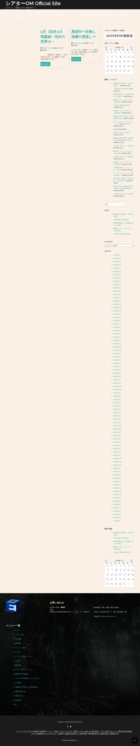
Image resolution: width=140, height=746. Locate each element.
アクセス (64, 12)
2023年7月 (117, 360)
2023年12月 (117, 347)
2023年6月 (117, 363)
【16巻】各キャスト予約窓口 (123, 157)
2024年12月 (117, 307)
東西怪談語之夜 (123, 15)
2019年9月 (117, 501)
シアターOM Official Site (33, 3)
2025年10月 (117, 275)
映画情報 (39, 12)
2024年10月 (117, 314)
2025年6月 (117, 288)
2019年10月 (117, 498)
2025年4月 (117, 294)
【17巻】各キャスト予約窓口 (123, 146)
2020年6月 (117, 475)
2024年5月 (117, 330)
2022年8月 (117, 396)
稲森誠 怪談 (10, 18)
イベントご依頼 (52, 12)
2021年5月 (117, 442)
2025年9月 (117, 278)
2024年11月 (117, 311)
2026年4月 (117, 261)
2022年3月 (117, 412)
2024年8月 (117, 321)
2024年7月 (117, 324)
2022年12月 (117, 383)
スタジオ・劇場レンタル (80, 12)
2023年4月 (117, 370)
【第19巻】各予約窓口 (121, 89)
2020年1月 (117, 488)
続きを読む (45, 67)
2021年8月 (117, 432)
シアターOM (18, 12)
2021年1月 (117, 455)
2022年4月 (117, 409)
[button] (28, 18)
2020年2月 (117, 485)
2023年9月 (117, 353)
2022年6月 (117, 403)
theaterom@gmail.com (108, 616)
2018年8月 (117, 521)
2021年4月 (117, 445)
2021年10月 (117, 429)
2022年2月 (117, 416)
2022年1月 (117, 419)
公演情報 (29, 12)
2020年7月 (117, 471)
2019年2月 (117, 514)
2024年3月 (117, 337)
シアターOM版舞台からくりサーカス (61, 15)
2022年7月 (117, 399)
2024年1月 (117, 344)
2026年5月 (117, 258)
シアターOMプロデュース (15, 15)
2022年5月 (117, 406)
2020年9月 (117, 468)
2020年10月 (117, 465)
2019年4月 (117, 511)
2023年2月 (117, 376)
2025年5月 (117, 291)
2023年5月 (117, 366)
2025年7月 (117, 284)
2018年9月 (117, 517)
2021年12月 (117, 422)
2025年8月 (117, 281)
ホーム (8, 12)
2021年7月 (117, 435)
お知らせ (95, 12)
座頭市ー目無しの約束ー (121, 132)
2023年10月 (117, 350)
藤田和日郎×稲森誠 (36, 15)
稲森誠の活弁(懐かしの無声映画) (101, 15)
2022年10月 (117, 389)
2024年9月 (117, 317)
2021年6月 (117, 439)
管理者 (61, 51)
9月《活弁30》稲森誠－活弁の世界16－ (52, 40)
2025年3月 (117, 298)
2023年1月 (117, 380)
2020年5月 (117, 478)
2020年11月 (117, 462)
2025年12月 (117, 271)
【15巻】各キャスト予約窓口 (123, 194)
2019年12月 (117, 491)
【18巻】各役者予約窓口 (121, 105)
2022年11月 (117, 386)
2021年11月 (117, 426)
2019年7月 (117, 508)
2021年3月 (117, 449)
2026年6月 (117, 255)
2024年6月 (117, 327)
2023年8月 (117, 357)
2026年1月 (117, 268)
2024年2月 (117, 340)
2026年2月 (117, 265)
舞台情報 (105, 12)
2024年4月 (117, 334)
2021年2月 (117, 452)
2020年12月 (117, 458)
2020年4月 (117, 481)
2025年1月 (117, 304)
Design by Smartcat (70, 740)
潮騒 (114, 129)
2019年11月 (117, 494)
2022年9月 (117, 393)
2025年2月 (117, 301)
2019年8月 (117, 504)
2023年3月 (117, 373)
